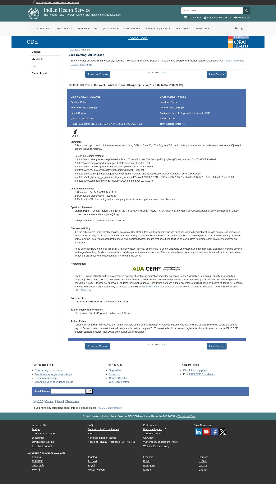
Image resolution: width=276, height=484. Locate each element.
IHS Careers (183, 28)
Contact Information (43, 433)
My (38, 401)
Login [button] (239, 28)
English (203, 469)
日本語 (203, 461)
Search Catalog (42, 391)
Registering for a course (48, 370)
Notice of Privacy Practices (103, 441)
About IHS (43, 28)
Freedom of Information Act (103, 429)
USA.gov (148, 437)
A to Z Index (194, 17)
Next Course (216, 74)
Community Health (157, 28)
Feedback (243, 17)
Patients (109, 28)
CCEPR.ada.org (83, 290)
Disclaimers (72, 401)
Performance (150, 425)
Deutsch (203, 457)
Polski (146, 461)
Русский (92, 461)
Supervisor (115, 370)
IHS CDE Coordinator (153, 286)
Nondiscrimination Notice (102, 437)
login (221, 60)
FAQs (91, 425)
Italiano (147, 469)
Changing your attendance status (54, 381)
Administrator (120, 381)
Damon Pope (90, 107)
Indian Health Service (67, 10)
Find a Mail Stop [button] (186, 416)
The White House (153, 433)
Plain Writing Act (152, 429)
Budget (36, 429)
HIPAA (91, 433)
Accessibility (39, 425)
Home (71, 50)
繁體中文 (37, 461)
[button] (246, 10)
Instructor (114, 374)
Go (89, 390)
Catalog (36, 51)
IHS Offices (63, 28)
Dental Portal (39, 73)
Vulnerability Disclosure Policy (160, 441)
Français (148, 457)
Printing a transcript (46, 378)
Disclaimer (38, 437)
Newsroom (202, 28)
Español (36, 457)
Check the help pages (196, 370)
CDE (32, 42)
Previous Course (98, 74)
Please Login (138, 38)
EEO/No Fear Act (42, 446)
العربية (91, 465)
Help (34, 66)
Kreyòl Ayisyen (96, 469)
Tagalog (92, 457)
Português (149, 465)
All (83, 50)
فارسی (203, 465)
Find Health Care (87, 28)
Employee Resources (219, 17)
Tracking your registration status (53, 374)
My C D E (37, 58)
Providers (131, 28)
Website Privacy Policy (156, 446)
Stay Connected (203, 425)
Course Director (118, 378)
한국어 (36, 469)
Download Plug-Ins (43, 441)
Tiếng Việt (38, 465)
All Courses (161, 72)
